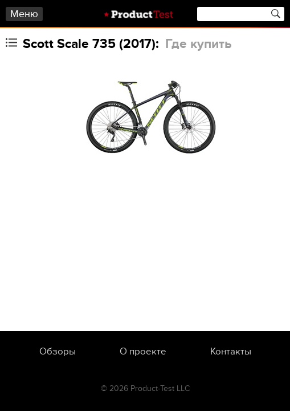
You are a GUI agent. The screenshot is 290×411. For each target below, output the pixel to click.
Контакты (230, 351)
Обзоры (57, 351)
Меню (24, 14)
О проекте (143, 351)
